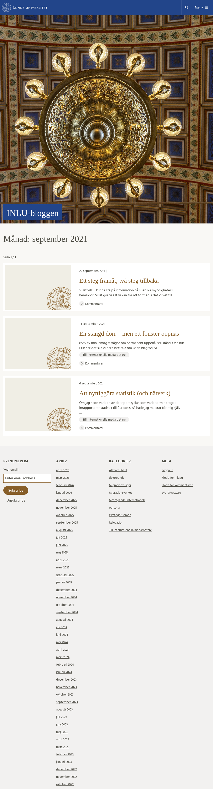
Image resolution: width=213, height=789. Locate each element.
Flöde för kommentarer (177, 485)
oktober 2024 (65, 604)
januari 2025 (64, 582)
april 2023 (62, 739)
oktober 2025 (65, 515)
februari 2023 (65, 754)
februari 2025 (65, 575)
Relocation (116, 522)
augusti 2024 (64, 619)
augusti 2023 (64, 709)
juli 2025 (61, 537)
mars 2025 (62, 567)
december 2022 (66, 769)
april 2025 (62, 560)
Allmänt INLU (118, 470)
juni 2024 (62, 634)
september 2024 (67, 612)
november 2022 (66, 776)
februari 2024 (65, 664)
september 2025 (67, 522)
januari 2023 (64, 761)
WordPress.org (171, 492)
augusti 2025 (64, 530)
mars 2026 (62, 477)
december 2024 (66, 589)
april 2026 (62, 470)
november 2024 (66, 597)
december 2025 (66, 500)
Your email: (11, 469)
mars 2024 (62, 657)
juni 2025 (62, 545)
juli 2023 (61, 717)
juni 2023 (62, 724)
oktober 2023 (65, 694)
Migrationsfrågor (120, 485)
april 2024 (62, 649)
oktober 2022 (65, 784)
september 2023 (67, 702)
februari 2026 (65, 485)
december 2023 (66, 679)
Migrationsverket (120, 492)
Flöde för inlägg (172, 477)
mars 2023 (62, 747)
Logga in (167, 470)
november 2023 (66, 687)
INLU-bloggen (33, 213)
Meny (201, 7)
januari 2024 (64, 672)
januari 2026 (64, 492)
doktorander (117, 477)
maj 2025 (62, 552)
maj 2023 (62, 732)
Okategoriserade (120, 515)
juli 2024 (61, 627)
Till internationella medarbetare (130, 530)
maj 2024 (62, 642)
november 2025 (66, 507)
